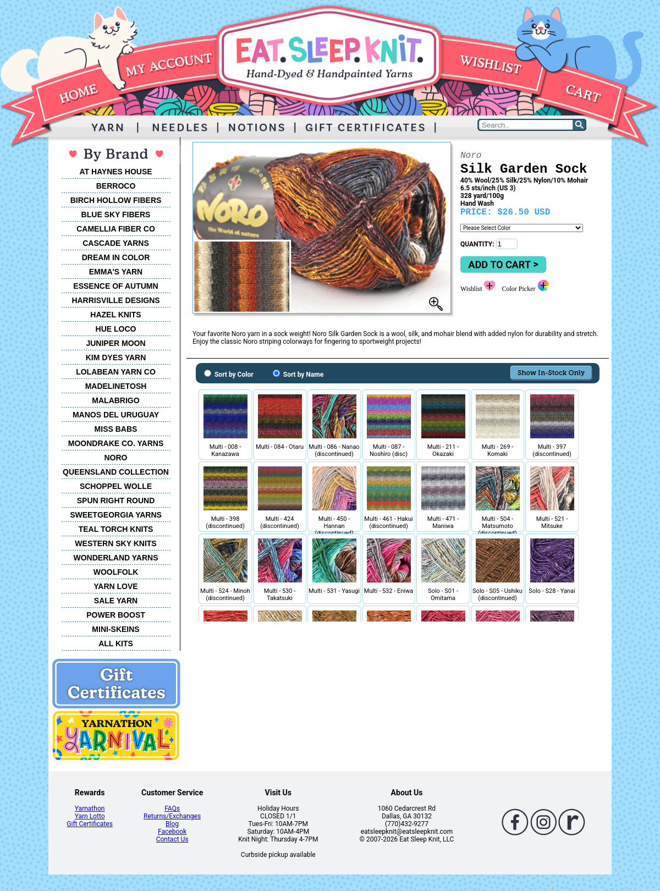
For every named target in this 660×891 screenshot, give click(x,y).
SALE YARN (116, 600)
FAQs (172, 808)
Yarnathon (90, 808)
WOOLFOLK (116, 572)
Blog (172, 824)
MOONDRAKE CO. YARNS (115, 443)
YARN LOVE (116, 586)
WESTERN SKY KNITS (115, 543)
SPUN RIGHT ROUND (116, 500)
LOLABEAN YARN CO (116, 371)
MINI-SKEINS (115, 629)
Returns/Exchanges (172, 816)
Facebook (172, 831)
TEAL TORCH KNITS (116, 529)
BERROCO (116, 186)
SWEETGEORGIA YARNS (116, 514)
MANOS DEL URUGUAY (116, 414)
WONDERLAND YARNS (115, 557)
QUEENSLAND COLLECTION (116, 472)
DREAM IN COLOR (116, 257)
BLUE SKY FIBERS (116, 214)
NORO (116, 457)
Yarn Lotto (90, 816)
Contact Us (172, 839)
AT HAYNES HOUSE (115, 171)
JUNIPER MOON (115, 343)
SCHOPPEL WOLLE (116, 486)
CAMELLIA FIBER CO (115, 228)
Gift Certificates (89, 824)
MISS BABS (116, 429)
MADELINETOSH (116, 386)
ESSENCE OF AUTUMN (115, 286)
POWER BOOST (115, 614)
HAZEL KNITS (115, 314)
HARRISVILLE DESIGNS (116, 300)
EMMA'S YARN (115, 271)
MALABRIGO (115, 400)
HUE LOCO (116, 328)
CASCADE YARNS (115, 243)
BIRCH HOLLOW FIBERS (116, 200)
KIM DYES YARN (116, 357)
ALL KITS (115, 643)
